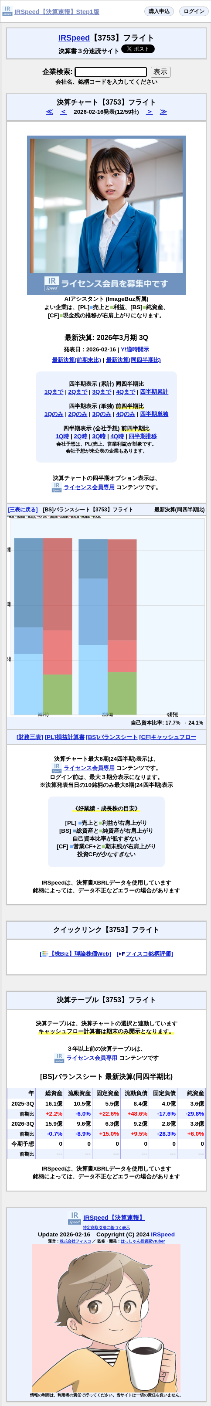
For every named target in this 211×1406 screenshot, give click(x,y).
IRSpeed (74, 38)
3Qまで (102, 391)
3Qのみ (102, 414)
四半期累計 (154, 391)
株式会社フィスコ (75, 1241)
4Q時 (117, 436)
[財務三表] (30, 737)
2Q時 (81, 436)
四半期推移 (143, 436)
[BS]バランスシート (111, 737)
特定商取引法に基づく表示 (106, 1228)
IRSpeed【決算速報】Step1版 (56, 11)
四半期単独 (154, 414)
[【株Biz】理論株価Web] (75, 953)
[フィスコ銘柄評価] (145, 953)
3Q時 (99, 436)
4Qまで (125, 391)
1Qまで (54, 391)
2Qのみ (78, 414)
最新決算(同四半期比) (133, 360)
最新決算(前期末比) (76, 360)
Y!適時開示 (135, 349)
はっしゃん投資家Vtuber (143, 1241)
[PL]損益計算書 (65, 737)
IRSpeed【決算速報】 (114, 1217)
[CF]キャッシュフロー (167, 737)
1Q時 (62, 436)
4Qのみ (125, 414)
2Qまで (78, 391)
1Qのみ (54, 414)
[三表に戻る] (22, 510)
